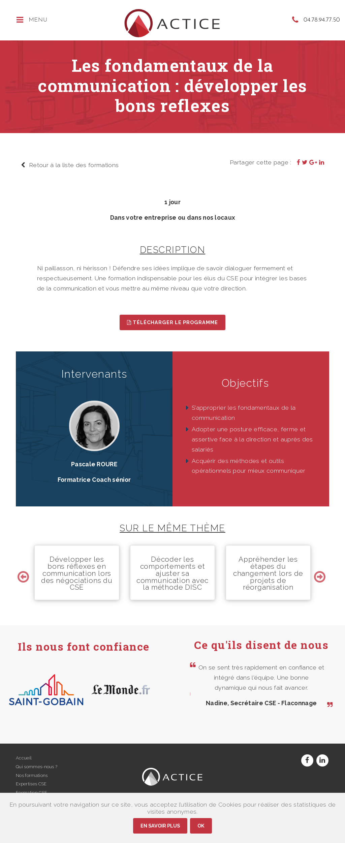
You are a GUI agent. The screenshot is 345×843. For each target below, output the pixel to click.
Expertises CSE (31, 783)
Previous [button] (24, 572)
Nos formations (32, 775)
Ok (201, 826)
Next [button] (320, 572)
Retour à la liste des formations (70, 164)
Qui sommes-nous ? (36, 766)
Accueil (23, 757)
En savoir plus (160, 826)
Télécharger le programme (172, 322)
